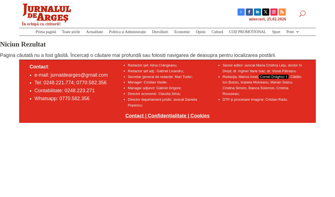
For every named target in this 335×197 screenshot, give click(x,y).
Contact (134, 115)
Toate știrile (71, 32)
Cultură (217, 32)
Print (290, 32)
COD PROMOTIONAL (247, 32)
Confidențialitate (167, 115)
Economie (182, 32)
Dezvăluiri (160, 32)
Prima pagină (46, 32)
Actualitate (94, 32)
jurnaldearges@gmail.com (79, 75)
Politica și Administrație (127, 32)
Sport (276, 32)
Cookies (200, 115)
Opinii (201, 32)
